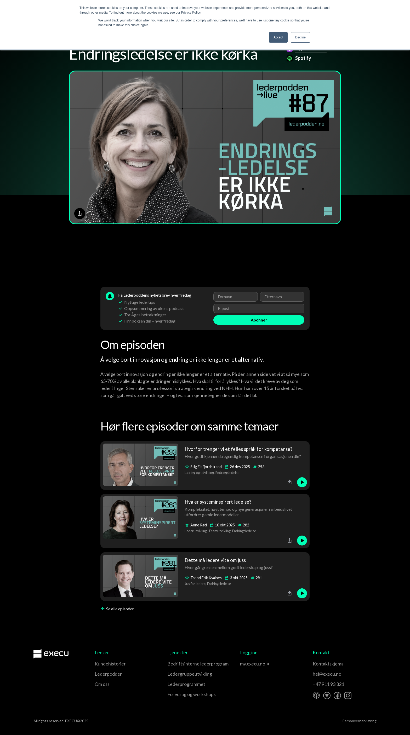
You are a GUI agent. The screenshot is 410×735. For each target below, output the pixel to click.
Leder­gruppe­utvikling (189, 674)
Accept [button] (278, 37)
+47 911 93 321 (328, 684)
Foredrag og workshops (191, 694)
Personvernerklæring (359, 721)
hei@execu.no (327, 674)
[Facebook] (337, 695)
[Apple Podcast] (316, 695)
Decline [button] (300, 37)
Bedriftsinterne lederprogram (198, 664)
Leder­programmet (186, 684)
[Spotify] (327, 695)
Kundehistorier (110, 664)
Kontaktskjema (328, 664)
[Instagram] (347, 695)
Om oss (102, 684)
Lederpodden (109, 674)
